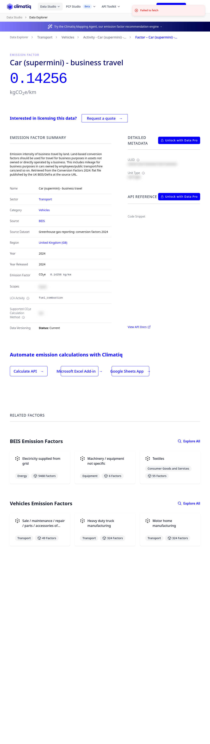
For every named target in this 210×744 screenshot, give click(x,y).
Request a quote (104, 118)
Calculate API (29, 371)
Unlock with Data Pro (179, 140)
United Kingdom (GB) (53, 243)
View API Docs (139, 327)
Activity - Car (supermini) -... (104, 37)
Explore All (189, 441)
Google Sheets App (130, 371)
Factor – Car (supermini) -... (156, 37)
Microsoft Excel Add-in (80, 371)
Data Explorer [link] (38, 17)
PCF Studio (81, 6)
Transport (44, 37)
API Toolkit (111, 6)
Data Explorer (19, 37)
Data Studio (50, 6)
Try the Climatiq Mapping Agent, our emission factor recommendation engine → (108, 26)
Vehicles (68, 37)
